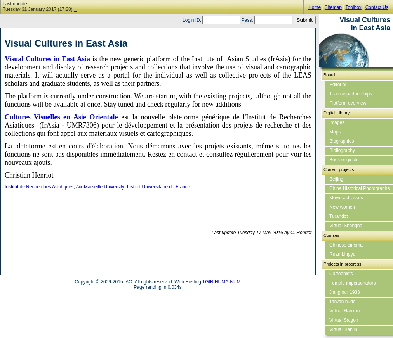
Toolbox (353, 7)
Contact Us (376, 7)
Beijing (336, 179)
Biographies (341, 141)
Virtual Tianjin (343, 329)
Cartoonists (341, 273)
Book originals (343, 159)
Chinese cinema (346, 245)
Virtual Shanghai (346, 225)
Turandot (338, 216)
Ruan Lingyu (342, 254)
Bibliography (342, 150)
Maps (335, 132)
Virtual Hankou (344, 311)
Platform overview (347, 103)
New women (342, 207)
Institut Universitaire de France (158, 187)
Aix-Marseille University (100, 187)
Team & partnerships (350, 94)
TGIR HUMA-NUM (221, 282)
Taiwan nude (342, 301)
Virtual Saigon (343, 320)
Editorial (337, 84)
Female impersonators (352, 283)
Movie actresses (346, 197)
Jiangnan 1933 (344, 292)
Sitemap (333, 7)
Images (336, 122)
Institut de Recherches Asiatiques (39, 187)
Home (314, 7)
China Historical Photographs (359, 188)
